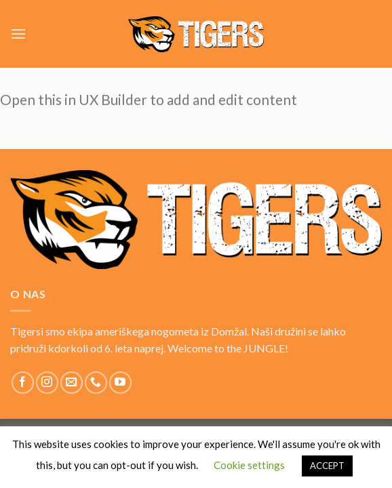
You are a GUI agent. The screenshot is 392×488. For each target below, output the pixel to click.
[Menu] (18, 33)
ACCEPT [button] (327, 465)
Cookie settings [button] (249, 465)
